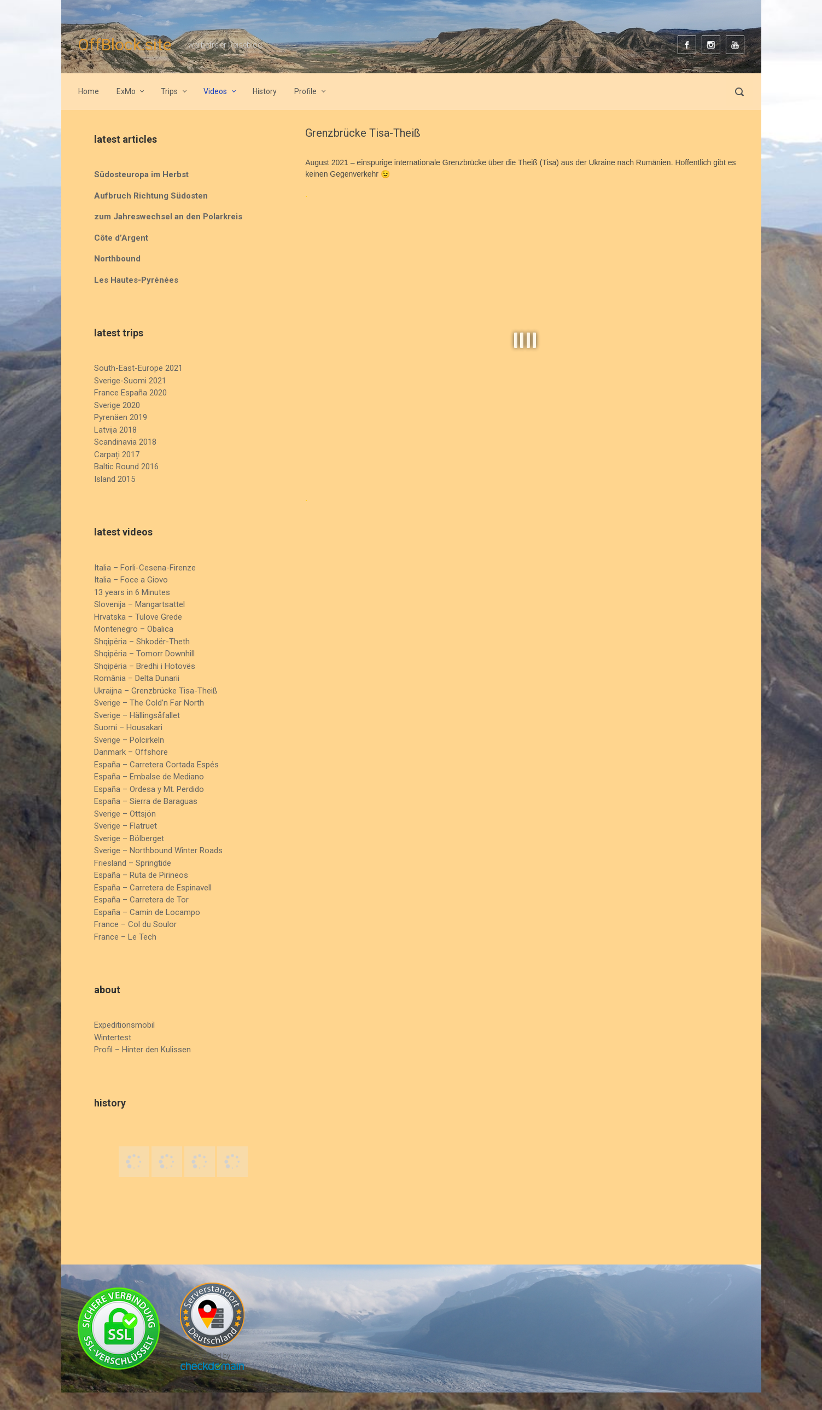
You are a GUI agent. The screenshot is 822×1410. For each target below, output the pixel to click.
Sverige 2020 (117, 405)
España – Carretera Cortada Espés (156, 765)
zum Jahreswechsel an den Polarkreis (168, 217)
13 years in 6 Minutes (132, 592)
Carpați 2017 (116, 454)
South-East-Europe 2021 (138, 368)
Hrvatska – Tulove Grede (138, 617)
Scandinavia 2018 (125, 442)
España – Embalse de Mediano (149, 777)
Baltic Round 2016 (126, 466)
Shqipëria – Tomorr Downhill (144, 654)
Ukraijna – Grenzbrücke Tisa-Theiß (156, 691)
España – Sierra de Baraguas (145, 801)
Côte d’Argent (121, 238)
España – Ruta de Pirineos (141, 875)
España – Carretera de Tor (141, 900)
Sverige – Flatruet (125, 826)
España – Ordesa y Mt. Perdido (149, 789)
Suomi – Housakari (128, 727)
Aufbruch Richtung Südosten (151, 196)
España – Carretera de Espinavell (153, 888)
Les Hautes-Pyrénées (136, 280)
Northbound (117, 259)
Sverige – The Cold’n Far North (149, 703)
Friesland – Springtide (132, 863)
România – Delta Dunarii (136, 678)
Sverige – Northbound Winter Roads (158, 850)
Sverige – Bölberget (129, 838)
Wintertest (112, 1037)
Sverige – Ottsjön (125, 814)
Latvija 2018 (115, 430)
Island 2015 (114, 479)
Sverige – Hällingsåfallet (137, 715)
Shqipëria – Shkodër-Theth (142, 641)
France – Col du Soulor (135, 924)
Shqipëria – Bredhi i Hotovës (144, 666)
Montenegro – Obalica (133, 629)
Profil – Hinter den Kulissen (142, 1049)
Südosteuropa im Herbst (141, 174)
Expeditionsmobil (124, 1025)
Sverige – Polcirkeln (129, 740)
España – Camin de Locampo (147, 912)
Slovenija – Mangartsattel (139, 604)
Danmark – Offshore (131, 752)
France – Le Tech (125, 937)
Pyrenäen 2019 (120, 417)
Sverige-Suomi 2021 (130, 381)
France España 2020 (130, 393)
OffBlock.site (125, 44)
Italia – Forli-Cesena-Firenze (145, 568)
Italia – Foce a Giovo (131, 580)
